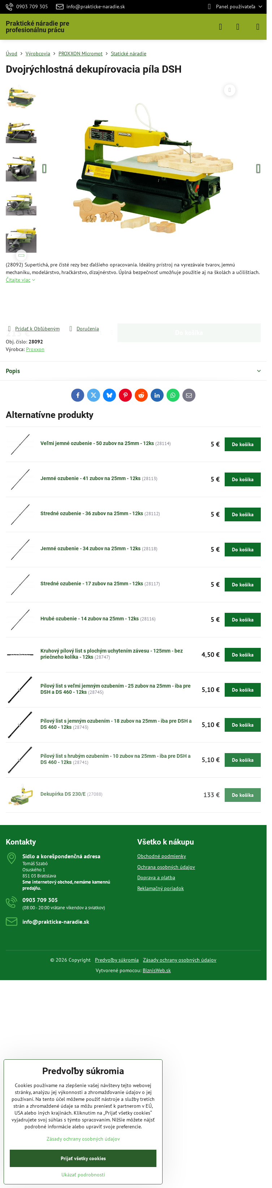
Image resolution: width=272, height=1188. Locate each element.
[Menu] (258, 27)
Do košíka (189, 304)
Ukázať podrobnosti (83, 1174)
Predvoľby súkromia (117, 960)
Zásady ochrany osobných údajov (179, 960)
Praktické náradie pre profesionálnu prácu (37, 26)
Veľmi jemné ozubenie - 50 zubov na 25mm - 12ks (97, 443)
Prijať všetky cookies (83, 1158)
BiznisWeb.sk (157, 970)
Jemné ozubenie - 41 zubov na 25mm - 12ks (90, 478)
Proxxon (35, 349)
